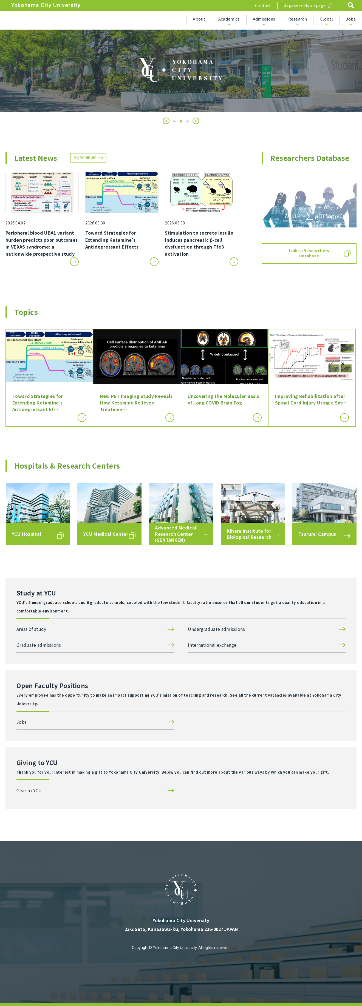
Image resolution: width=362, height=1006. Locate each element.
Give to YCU (29, 790)
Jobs (351, 19)
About (199, 19)
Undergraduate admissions (216, 629)
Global (326, 19)
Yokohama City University (46, 5)
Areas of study (31, 629)
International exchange (212, 645)
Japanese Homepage (305, 5)
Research (297, 19)
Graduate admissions (38, 645)
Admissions (264, 19)
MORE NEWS (85, 157)
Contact (263, 5)
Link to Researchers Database (309, 253)
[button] (166, 121)
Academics (229, 19)
